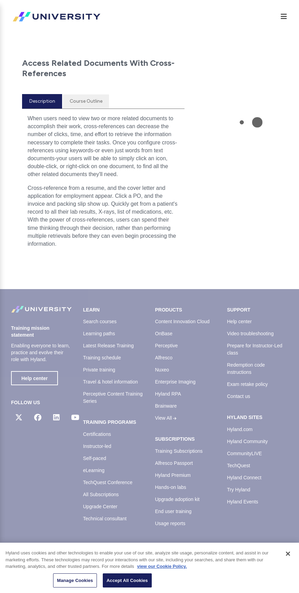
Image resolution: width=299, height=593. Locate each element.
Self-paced (94, 458)
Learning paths (99, 333)
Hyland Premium (173, 475)
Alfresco (164, 357)
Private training (99, 369)
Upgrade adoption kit (177, 499)
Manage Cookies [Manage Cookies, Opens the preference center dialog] (75, 583)
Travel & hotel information (110, 382)
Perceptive (166, 345)
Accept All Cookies (127, 583)
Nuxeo (162, 369)
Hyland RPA (168, 394)
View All (166, 418)
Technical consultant (105, 518)
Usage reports (170, 523)
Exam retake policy (247, 384)
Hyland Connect (244, 477)
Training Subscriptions (179, 451)
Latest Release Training (108, 345)
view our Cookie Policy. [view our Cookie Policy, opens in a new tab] (162, 569)
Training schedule (102, 357)
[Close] (288, 556)
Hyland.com (239, 429)
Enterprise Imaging (175, 382)
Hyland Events (242, 501)
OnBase (164, 333)
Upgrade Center (100, 506)
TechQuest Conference (107, 482)
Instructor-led (97, 446)
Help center (34, 378)
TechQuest (238, 465)
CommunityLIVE (244, 453)
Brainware (166, 406)
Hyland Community (247, 441)
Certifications (97, 434)
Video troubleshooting (250, 333)
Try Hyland (238, 489)
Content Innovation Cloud (182, 321)
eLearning (93, 470)
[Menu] (284, 16)
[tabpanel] (103, 183)
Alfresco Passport (174, 463)
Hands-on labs (170, 487)
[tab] (42, 101)
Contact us (238, 396)
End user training (173, 511)
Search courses (100, 321)
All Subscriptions (101, 494)
